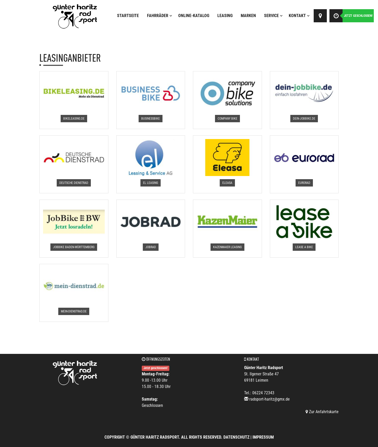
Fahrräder (159, 15)
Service (273, 15)
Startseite (128, 15)
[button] (74, 118)
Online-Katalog (193, 15)
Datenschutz (236, 437)
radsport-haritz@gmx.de (269, 399)
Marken (248, 15)
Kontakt (299, 15)
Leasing (225, 15)
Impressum (263, 437)
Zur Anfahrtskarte (322, 411)
